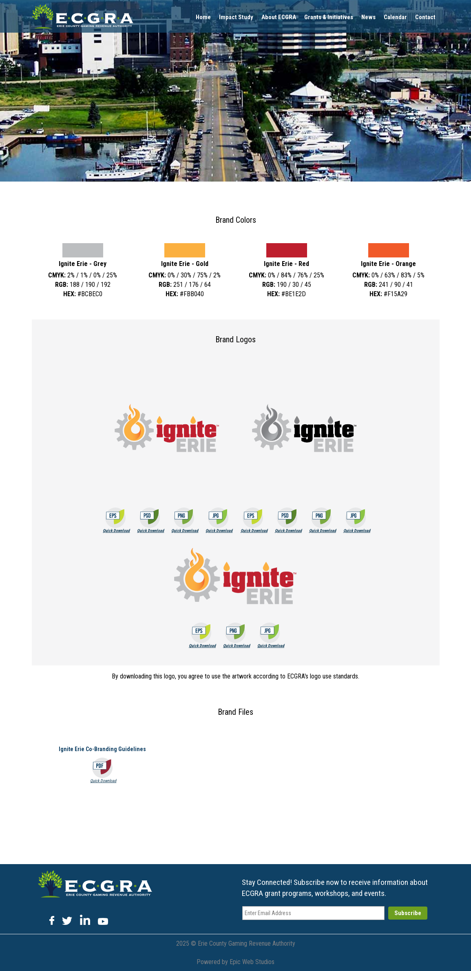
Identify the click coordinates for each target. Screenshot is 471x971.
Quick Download (116, 530)
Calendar (395, 17)
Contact (425, 17)
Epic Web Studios (252, 962)
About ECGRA (278, 17)
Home (203, 17)
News (368, 17)
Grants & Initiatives (328, 17)
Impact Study (236, 17)
